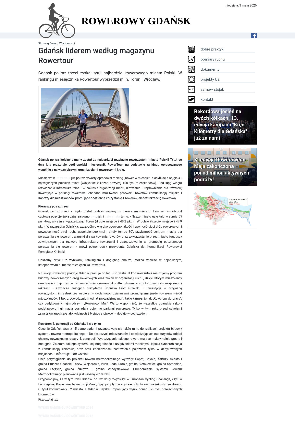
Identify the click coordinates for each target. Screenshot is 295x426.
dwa (93, 216)
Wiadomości (67, 43)
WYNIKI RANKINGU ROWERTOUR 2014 (65, 407)
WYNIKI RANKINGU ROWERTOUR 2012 (65, 416)
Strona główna (47, 43)
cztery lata (112, 216)
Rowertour (63, 178)
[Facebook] (254, 35)
